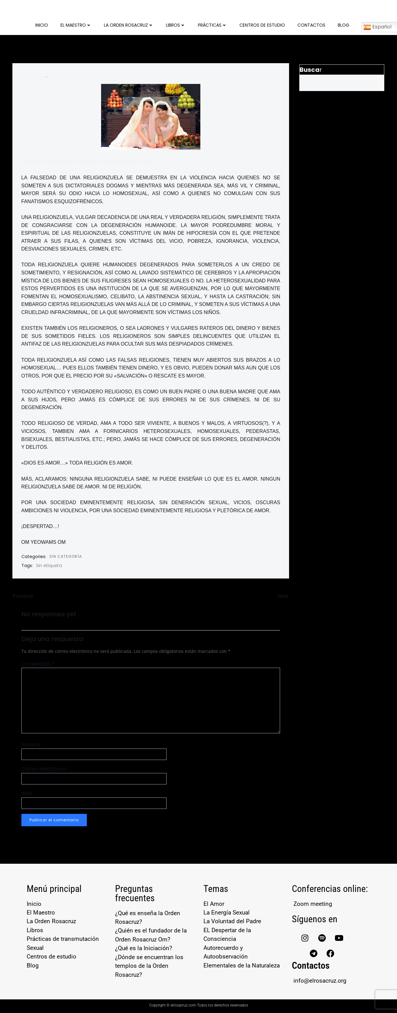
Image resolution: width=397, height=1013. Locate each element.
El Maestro (75, 25)
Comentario (37, 664)
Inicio (41, 25)
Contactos (311, 25)
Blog (343, 25)
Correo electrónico (44, 769)
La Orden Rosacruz (129, 25)
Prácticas (212, 25)
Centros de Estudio (262, 25)
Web (27, 793)
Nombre (31, 745)
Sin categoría (65, 555)
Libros (175, 25)
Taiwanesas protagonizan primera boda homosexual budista (87, 161)
